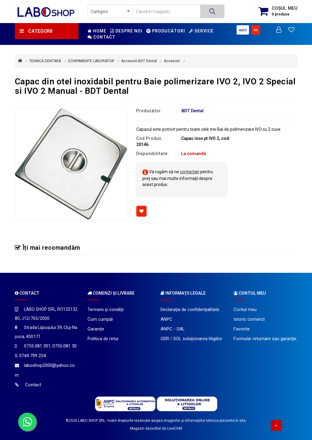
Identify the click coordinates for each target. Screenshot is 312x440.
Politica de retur (103, 338)
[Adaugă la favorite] (141, 211)
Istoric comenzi (249, 319)
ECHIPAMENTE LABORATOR (91, 61)
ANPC (166, 319)
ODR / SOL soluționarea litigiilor (191, 338)
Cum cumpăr (100, 319)
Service (201, 31)
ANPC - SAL (173, 329)
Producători (165, 31)
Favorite (242, 329)
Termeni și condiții (106, 309)
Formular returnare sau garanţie (265, 338)
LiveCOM (174, 428)
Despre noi (126, 31)
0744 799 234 (32, 355)
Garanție (96, 329)
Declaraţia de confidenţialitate (190, 309)
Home (97, 31)
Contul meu (245, 309)
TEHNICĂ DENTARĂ (45, 61)
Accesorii (172, 61)
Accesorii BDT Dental (139, 61)
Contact (101, 37)
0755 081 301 (37, 346)
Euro (243, 30)
